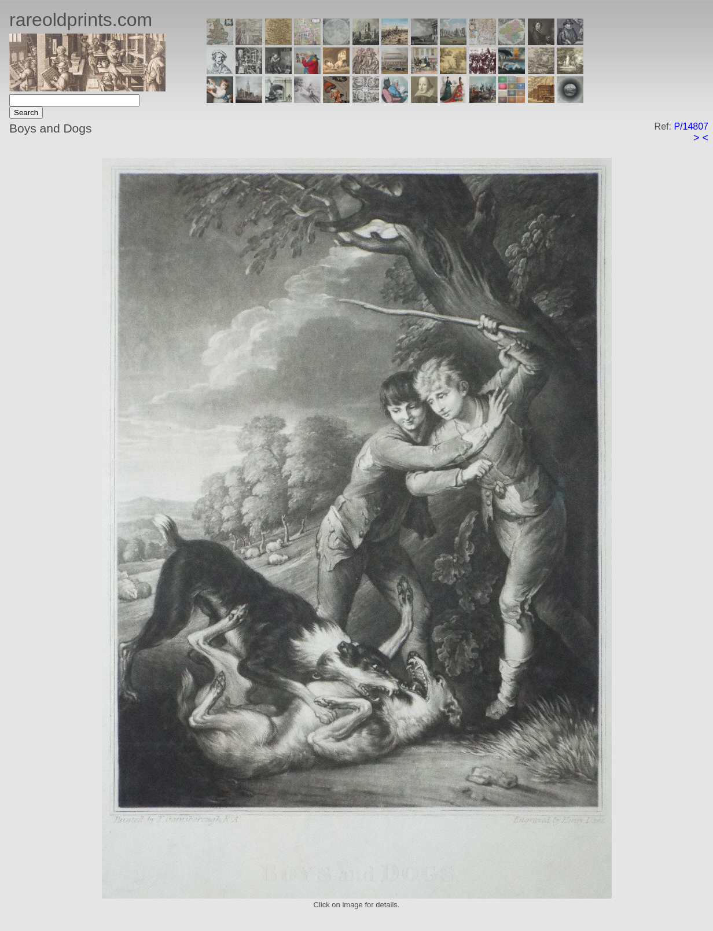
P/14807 (691, 126)
